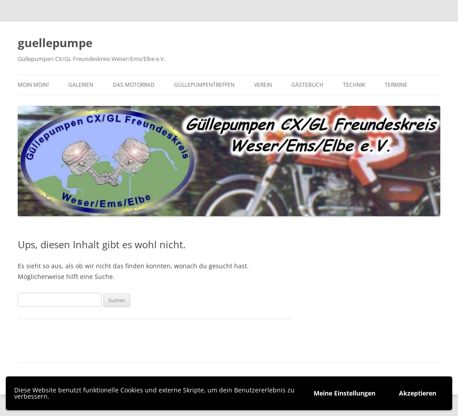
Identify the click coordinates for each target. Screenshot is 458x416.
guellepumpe (55, 43)
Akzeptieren (417, 393)
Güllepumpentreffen (204, 85)
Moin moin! (33, 85)
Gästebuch (307, 85)
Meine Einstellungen (344, 393)
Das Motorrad (134, 85)
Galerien (80, 85)
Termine (396, 85)
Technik (354, 85)
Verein (263, 85)
